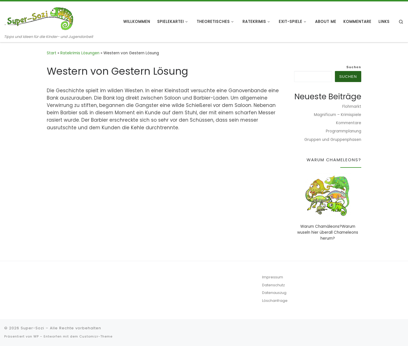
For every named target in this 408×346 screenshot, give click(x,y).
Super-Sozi (32, 328)
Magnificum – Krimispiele (337, 114)
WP (36, 336)
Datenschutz (273, 285)
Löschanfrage (275, 300)
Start (51, 53)
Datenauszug (274, 292)
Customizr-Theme (95, 336)
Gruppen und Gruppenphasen (332, 139)
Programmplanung (343, 131)
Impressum (272, 277)
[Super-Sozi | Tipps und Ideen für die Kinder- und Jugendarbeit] (39, 17)
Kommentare (348, 123)
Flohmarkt (351, 106)
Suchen (354, 67)
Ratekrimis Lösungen (79, 53)
